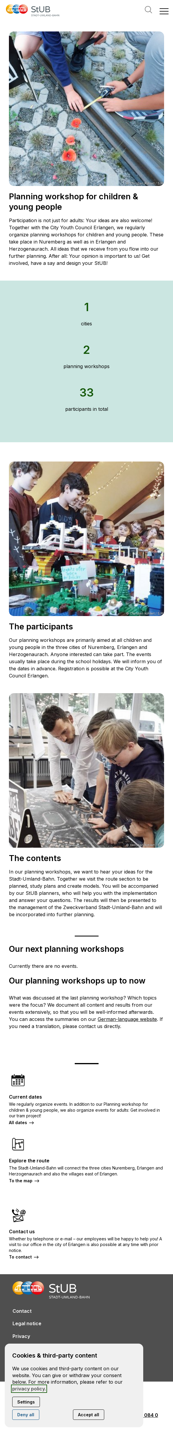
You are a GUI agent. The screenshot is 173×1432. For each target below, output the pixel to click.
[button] (164, 11)
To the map (20, 1180)
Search (148, 9)
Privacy (21, 1336)
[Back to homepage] (33, 11)
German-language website (127, 1019)
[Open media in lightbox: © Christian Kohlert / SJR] (86, 108)
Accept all (88, 1414)
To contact (20, 1256)
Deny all (25, 1414)
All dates (18, 1122)
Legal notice (27, 1323)
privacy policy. (29, 1389)
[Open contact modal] (5, 4)
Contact (22, 1311)
